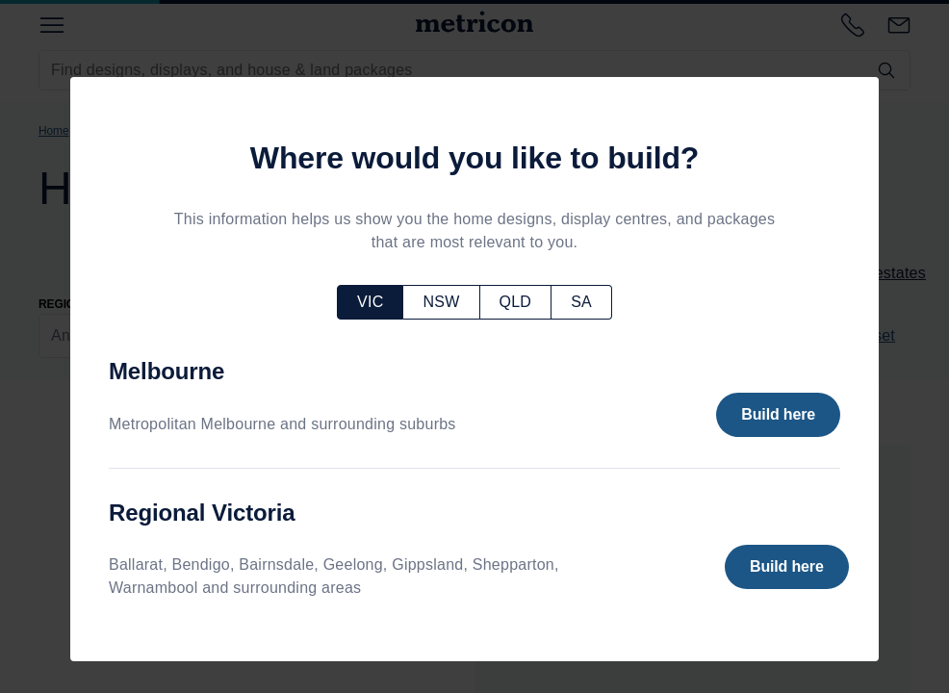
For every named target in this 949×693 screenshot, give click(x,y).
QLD (516, 302)
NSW (441, 302)
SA (581, 302)
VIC (370, 302)
